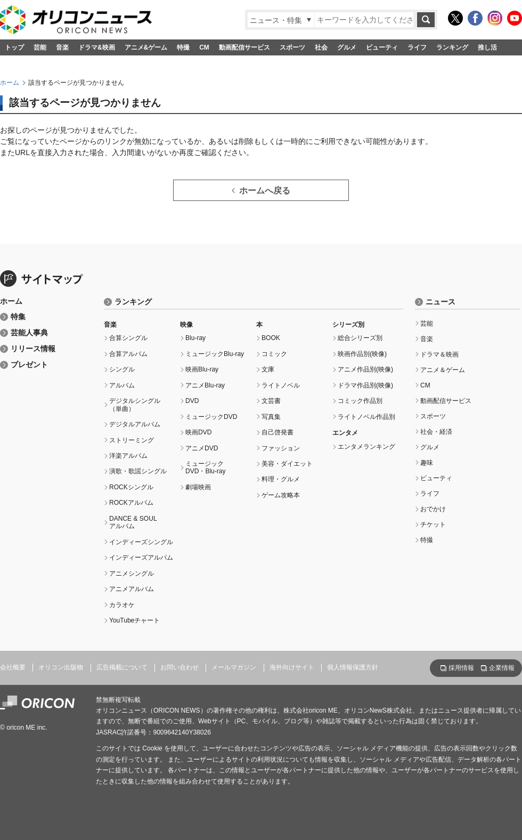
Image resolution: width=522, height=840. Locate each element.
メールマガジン (233, 667)
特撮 (183, 47)
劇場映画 (198, 487)
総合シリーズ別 (360, 338)
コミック (274, 354)
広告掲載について (122, 667)
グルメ (346, 47)
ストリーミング (131, 440)
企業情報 (502, 668)
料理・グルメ (281, 479)
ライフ (417, 47)
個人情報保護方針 (352, 667)
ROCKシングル (131, 487)
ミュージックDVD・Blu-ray (205, 467)
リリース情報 (33, 349)
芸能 (40, 47)
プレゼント (29, 365)
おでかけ (433, 509)
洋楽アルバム (128, 455)
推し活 (487, 47)
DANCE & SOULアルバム (133, 522)
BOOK (271, 338)
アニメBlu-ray (205, 385)
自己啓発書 (277, 432)
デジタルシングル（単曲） (134, 404)
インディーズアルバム (141, 557)
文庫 (268, 369)
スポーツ (292, 47)
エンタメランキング (366, 446)
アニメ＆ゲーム (442, 370)
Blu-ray (195, 338)
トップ (14, 47)
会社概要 (13, 667)
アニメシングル (131, 573)
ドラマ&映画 (96, 47)
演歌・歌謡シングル (138, 471)
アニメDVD (201, 448)
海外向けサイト (292, 667)
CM (204, 47)
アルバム (122, 385)
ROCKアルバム (131, 502)
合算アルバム (128, 354)
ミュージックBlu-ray (214, 354)
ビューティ (382, 47)
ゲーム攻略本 (281, 495)
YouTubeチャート (134, 620)
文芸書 (271, 401)
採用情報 (461, 668)
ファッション (281, 448)
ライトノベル (281, 385)
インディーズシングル (141, 542)
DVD (192, 401)
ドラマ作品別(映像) (365, 385)
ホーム (9, 82)
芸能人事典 (29, 333)
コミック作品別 (360, 401)
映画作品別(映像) (362, 354)
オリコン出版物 (60, 667)
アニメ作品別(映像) (365, 369)
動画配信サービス (244, 47)
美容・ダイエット (287, 463)
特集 (18, 317)
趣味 (426, 462)
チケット (433, 524)
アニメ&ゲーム (146, 47)
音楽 (62, 47)
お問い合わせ (179, 667)
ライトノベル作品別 (366, 417)
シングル (122, 369)
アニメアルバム (131, 589)
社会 (321, 47)
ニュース (440, 302)
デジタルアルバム (134, 424)
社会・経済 (436, 432)
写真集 (271, 417)
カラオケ (122, 605)
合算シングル (128, 338)
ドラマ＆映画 (439, 354)
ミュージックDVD (211, 417)
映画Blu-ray (201, 369)
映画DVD (198, 432)
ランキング (452, 47)
